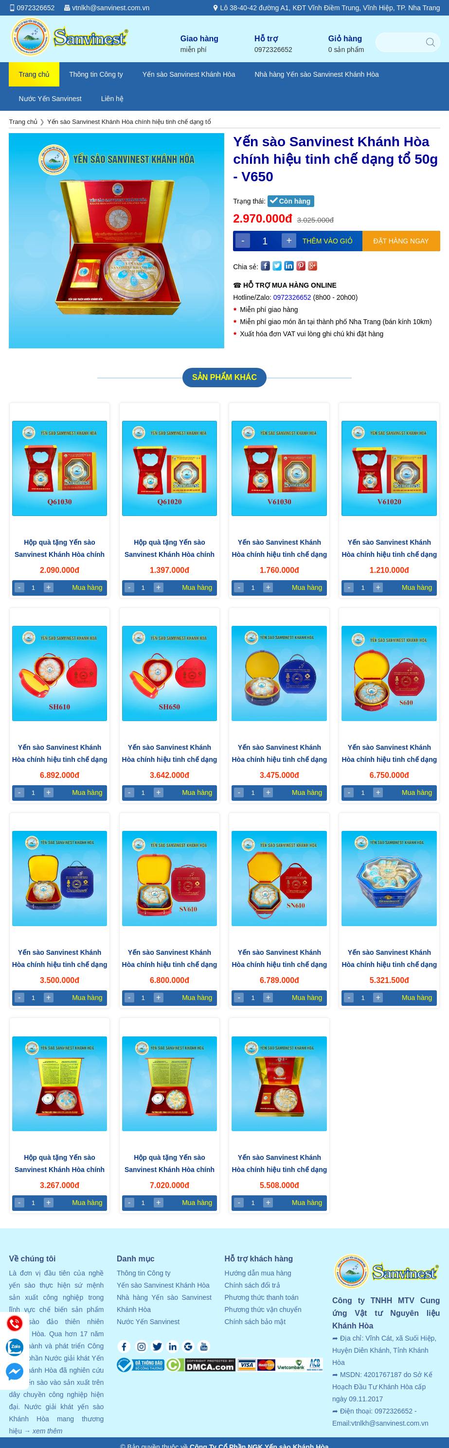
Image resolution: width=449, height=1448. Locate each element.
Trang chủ (34, 74)
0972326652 (292, 297)
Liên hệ (112, 99)
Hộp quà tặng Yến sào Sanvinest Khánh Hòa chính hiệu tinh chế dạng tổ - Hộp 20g (170, 549)
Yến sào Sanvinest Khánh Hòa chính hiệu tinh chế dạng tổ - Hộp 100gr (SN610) (279, 959)
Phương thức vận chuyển (262, 1309)
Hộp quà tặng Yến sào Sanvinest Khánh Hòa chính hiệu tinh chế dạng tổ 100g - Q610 (170, 1165)
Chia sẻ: (245, 267)
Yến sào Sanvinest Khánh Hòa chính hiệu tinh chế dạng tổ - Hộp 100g (60, 754)
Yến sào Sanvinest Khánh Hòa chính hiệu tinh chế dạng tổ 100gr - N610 (389, 959)
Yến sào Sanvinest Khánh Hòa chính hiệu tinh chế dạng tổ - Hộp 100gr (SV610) (169, 959)
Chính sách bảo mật (255, 1322)
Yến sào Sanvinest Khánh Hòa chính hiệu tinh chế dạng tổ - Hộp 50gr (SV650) (60, 959)
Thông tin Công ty (96, 74)
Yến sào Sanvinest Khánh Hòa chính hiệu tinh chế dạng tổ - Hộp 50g (169, 754)
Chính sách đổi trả (252, 1285)
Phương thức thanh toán (261, 1297)
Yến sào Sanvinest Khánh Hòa (189, 74)
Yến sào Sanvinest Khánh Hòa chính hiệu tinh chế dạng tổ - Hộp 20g (389, 549)
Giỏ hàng (346, 44)
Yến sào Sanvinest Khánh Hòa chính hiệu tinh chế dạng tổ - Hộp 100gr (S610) (389, 754)
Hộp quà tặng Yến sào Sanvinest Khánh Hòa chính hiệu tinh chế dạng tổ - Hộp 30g (60, 549)
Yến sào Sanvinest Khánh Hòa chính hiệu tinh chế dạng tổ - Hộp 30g (279, 549)
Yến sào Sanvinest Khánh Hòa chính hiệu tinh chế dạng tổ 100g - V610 (279, 1165)
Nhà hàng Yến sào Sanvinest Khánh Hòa (317, 74)
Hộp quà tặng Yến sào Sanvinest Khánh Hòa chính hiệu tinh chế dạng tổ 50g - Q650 (60, 1165)
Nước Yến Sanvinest (49, 99)
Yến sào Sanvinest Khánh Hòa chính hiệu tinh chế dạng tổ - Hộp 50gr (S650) (279, 754)
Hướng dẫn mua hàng (257, 1273)
